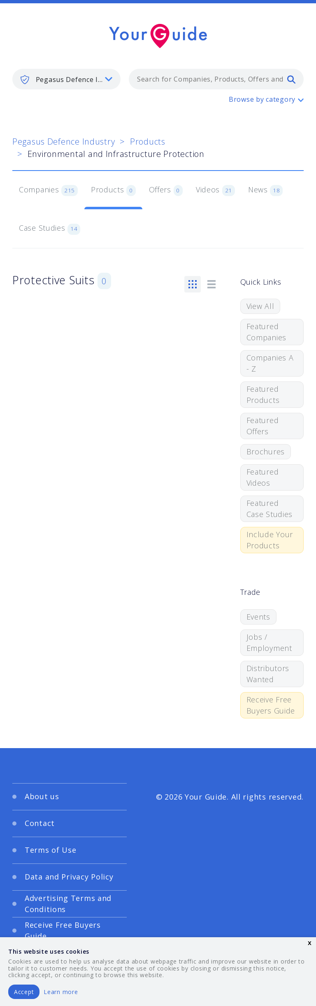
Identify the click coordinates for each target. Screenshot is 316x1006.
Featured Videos (262, 477)
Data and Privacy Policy (69, 877)
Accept (24, 992)
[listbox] (66, 79)
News (265, 190)
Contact (40, 823)
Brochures (265, 451)
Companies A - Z (270, 363)
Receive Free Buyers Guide (270, 705)
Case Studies (49, 228)
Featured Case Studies (269, 508)
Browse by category (262, 99)
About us (42, 796)
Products (147, 141)
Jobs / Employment (269, 642)
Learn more (61, 992)
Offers (166, 190)
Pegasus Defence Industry (63, 141)
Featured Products (263, 394)
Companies (48, 190)
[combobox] (216, 79)
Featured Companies (266, 331)
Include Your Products (269, 539)
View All (260, 306)
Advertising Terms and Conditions (68, 903)
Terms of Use (51, 850)
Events (258, 617)
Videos (215, 190)
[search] (291, 79)
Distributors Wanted (268, 673)
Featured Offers (262, 425)
